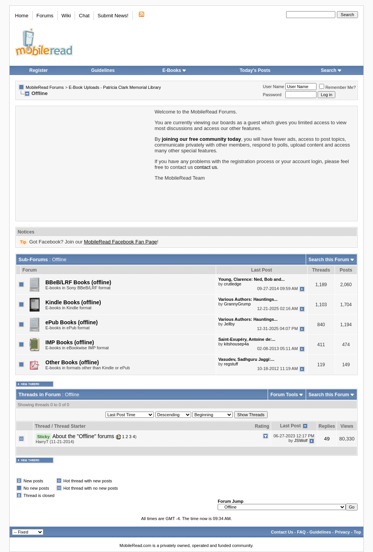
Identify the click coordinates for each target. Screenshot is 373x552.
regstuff (231, 364)
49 (327, 439)
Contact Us (282, 532)
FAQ (301, 532)
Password (272, 94)
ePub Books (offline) (71, 322)
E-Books (174, 70)
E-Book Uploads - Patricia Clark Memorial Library (115, 87)
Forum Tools (284, 394)
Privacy (342, 532)
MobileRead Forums (45, 87)
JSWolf (301, 440)
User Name (274, 86)
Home (21, 15)
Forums (45, 15)
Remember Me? (337, 87)
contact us (205, 167)
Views (346, 426)
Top (357, 532)
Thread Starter (70, 426)
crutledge (232, 284)
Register (38, 70)
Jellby (229, 324)
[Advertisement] (84, 163)
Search (331, 70)
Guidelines (103, 70)
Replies (327, 426)
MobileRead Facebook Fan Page (120, 242)
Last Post (290, 426)
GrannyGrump (237, 304)
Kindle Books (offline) (73, 302)
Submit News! (113, 15)
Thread (42, 426)
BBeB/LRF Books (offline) (78, 282)
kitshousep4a (236, 344)
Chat (84, 15)
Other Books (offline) (72, 362)
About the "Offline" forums (83, 436)
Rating (262, 426)
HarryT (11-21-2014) (55, 441)
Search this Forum (328, 259)
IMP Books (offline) (69, 342)
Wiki (66, 15)
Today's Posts (255, 70)
